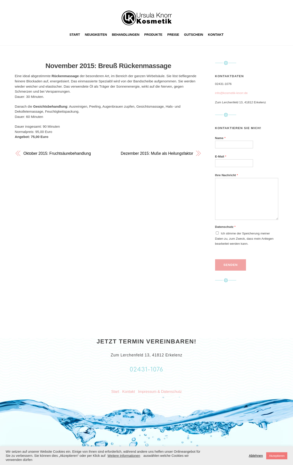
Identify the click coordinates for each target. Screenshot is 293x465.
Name (220, 138)
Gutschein (193, 34)
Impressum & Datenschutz (160, 391)
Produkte (153, 34)
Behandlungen (125, 34)
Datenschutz (225, 227)
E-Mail (220, 156)
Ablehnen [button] (256, 455)
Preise (173, 34)
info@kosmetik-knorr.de (231, 93)
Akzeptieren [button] (277, 455)
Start (75, 34)
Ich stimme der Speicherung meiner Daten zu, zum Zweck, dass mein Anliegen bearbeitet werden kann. (244, 239)
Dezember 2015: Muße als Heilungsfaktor (157, 153)
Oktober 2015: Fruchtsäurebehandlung (57, 153)
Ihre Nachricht (226, 175)
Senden (230, 265)
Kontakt (216, 34)
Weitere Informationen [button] (123, 455)
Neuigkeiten (96, 34)
